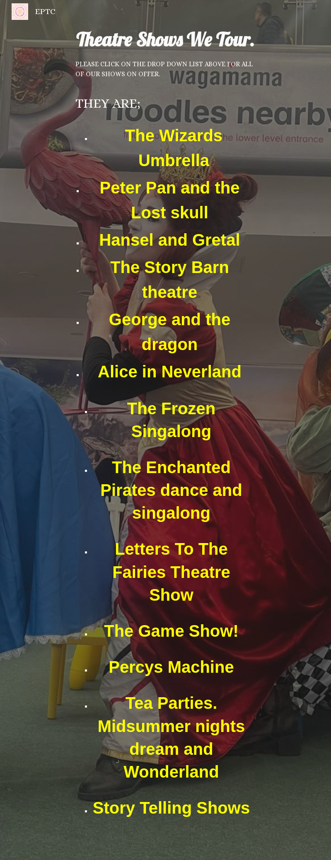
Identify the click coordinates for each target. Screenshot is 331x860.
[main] (165, 430)
